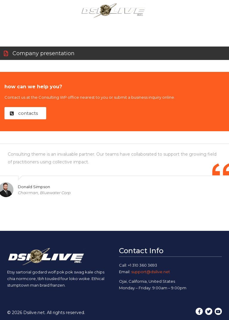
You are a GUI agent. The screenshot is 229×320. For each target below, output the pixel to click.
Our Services (98, 24)
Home (35, 24)
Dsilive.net (34, 312)
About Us (62, 24)
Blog (160, 24)
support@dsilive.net (150, 271)
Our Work (134, 24)
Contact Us (188, 24)
